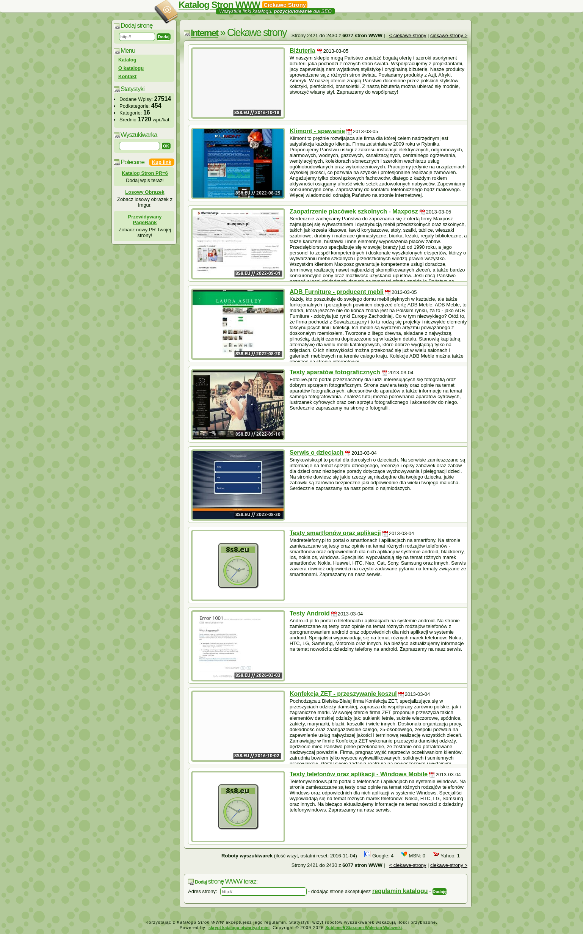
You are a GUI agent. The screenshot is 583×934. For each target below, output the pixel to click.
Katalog (127, 60)
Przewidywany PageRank (145, 219)
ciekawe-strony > (448, 35)
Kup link (161, 162)
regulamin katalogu (400, 891)
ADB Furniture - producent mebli (337, 292)
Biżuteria (302, 50)
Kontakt (127, 76)
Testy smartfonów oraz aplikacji (335, 533)
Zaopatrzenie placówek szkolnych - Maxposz (354, 211)
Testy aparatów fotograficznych (335, 372)
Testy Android (310, 613)
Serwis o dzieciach (316, 452)
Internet (204, 33)
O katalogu (131, 68)
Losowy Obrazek (144, 192)
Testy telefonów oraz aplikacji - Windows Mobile (359, 774)
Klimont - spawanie (317, 131)
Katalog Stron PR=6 (145, 173)
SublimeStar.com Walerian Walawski (363, 927)
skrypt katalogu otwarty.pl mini (239, 927)
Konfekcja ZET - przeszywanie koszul (343, 694)
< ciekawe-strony (407, 35)
